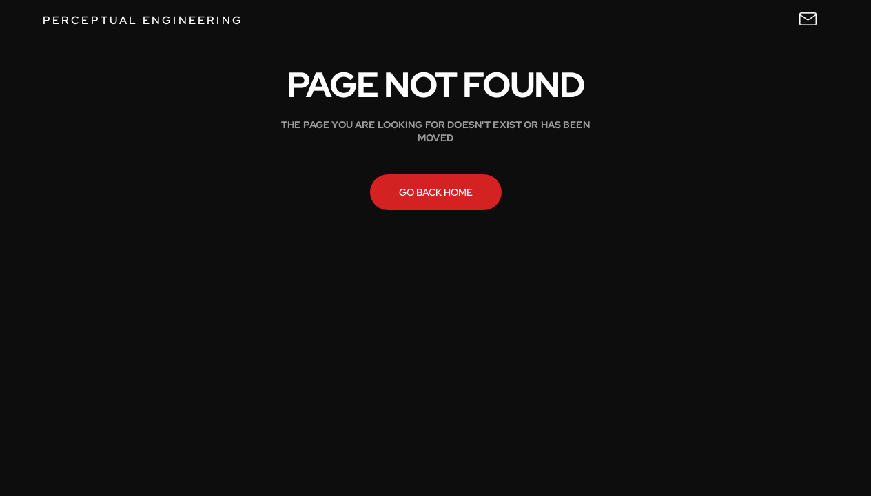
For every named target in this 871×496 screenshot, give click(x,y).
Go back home (436, 192)
